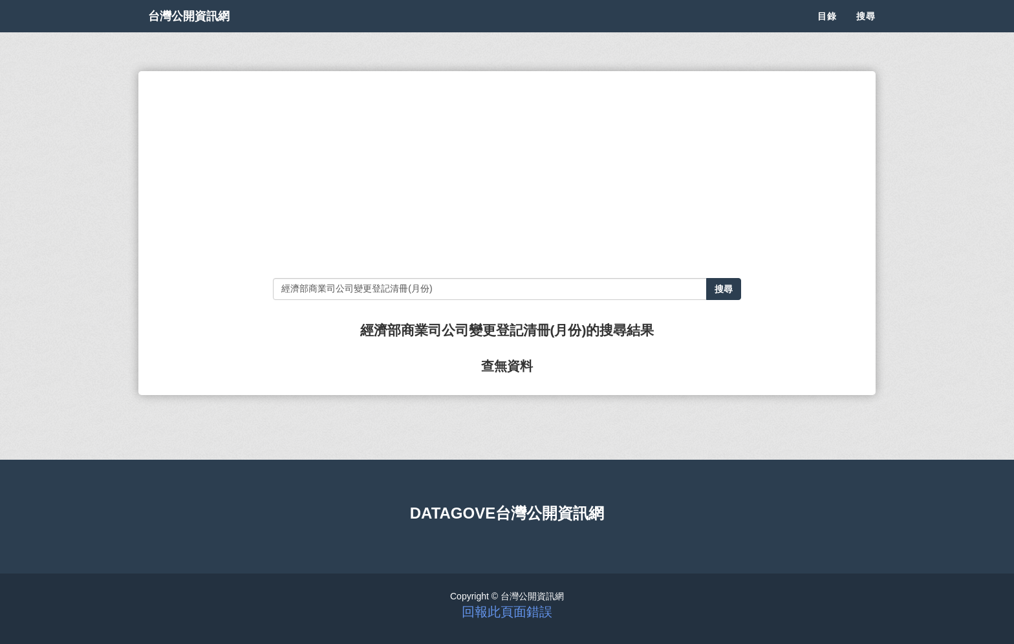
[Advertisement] (506, 174)
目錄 (827, 32)
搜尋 (866, 32)
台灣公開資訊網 (201, 32)
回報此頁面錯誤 (507, 612)
